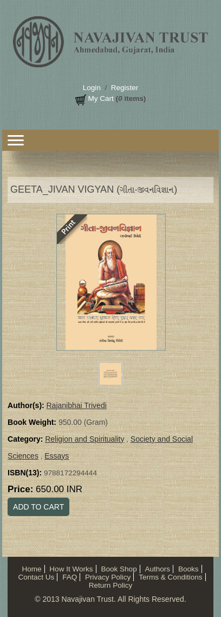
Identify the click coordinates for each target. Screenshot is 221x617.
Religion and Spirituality (84, 439)
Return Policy (111, 585)
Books (188, 569)
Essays (56, 455)
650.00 (59, 489)
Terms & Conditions (170, 577)
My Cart (100, 98)
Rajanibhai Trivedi (77, 405)
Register (124, 88)
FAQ (69, 577)
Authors (157, 569)
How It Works (71, 569)
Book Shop (118, 569)
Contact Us (36, 577)
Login (92, 88)
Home (31, 569)
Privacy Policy (108, 577)
